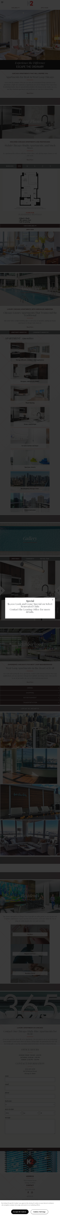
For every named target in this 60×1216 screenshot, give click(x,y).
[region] (30, 1208)
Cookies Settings (39, 1212)
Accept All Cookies (19, 1212)
